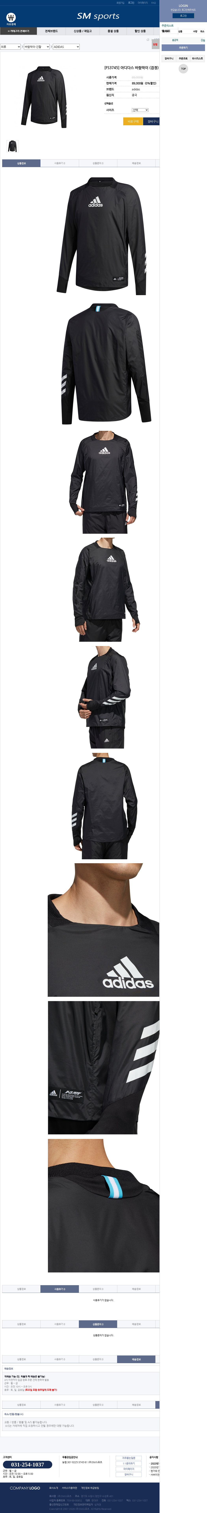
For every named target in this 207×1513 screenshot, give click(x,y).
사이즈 (110, 110)
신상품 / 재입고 (83, 31)
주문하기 (183, 47)
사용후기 (59, 163)
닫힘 (155, 44)
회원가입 (120, 2)
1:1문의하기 (129, 1463)
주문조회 (183, 58)
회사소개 (53, 1487)
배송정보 (136, 163)
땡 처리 (166, 31)
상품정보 (21, 163)
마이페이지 (142, 2)
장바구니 (169, 58)
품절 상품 (113, 31)
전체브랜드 (51, 31)
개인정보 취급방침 (90, 1487)
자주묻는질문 (128, 1458)
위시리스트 (197, 58)
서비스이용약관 (69, 1487)
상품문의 (98, 163)
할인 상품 (140, 31)
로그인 (183, 15)
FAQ (153, 2)
